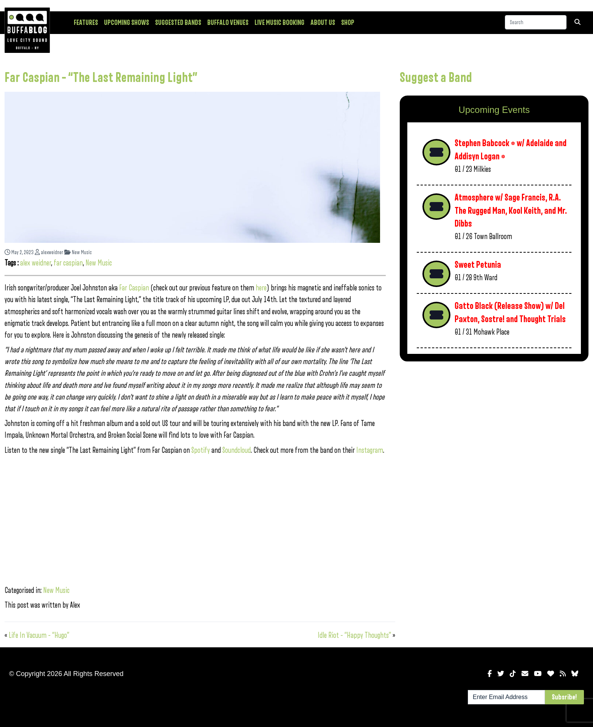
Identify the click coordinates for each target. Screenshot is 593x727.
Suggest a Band (436, 78)
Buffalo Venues (227, 22)
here (261, 288)
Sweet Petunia (478, 265)
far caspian (68, 263)
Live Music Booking (279, 22)
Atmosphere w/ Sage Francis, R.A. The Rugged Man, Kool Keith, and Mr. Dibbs (511, 210)
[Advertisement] (494, 426)
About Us (322, 22)
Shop (347, 22)
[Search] (536, 22)
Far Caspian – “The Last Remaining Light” (101, 78)
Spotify (200, 450)
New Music (78, 252)
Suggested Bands (178, 22)
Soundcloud (236, 450)
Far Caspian (134, 288)
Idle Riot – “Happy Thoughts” (354, 635)
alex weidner (35, 263)
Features (86, 22)
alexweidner (49, 252)
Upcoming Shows (126, 22)
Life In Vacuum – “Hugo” (39, 635)
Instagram (369, 450)
